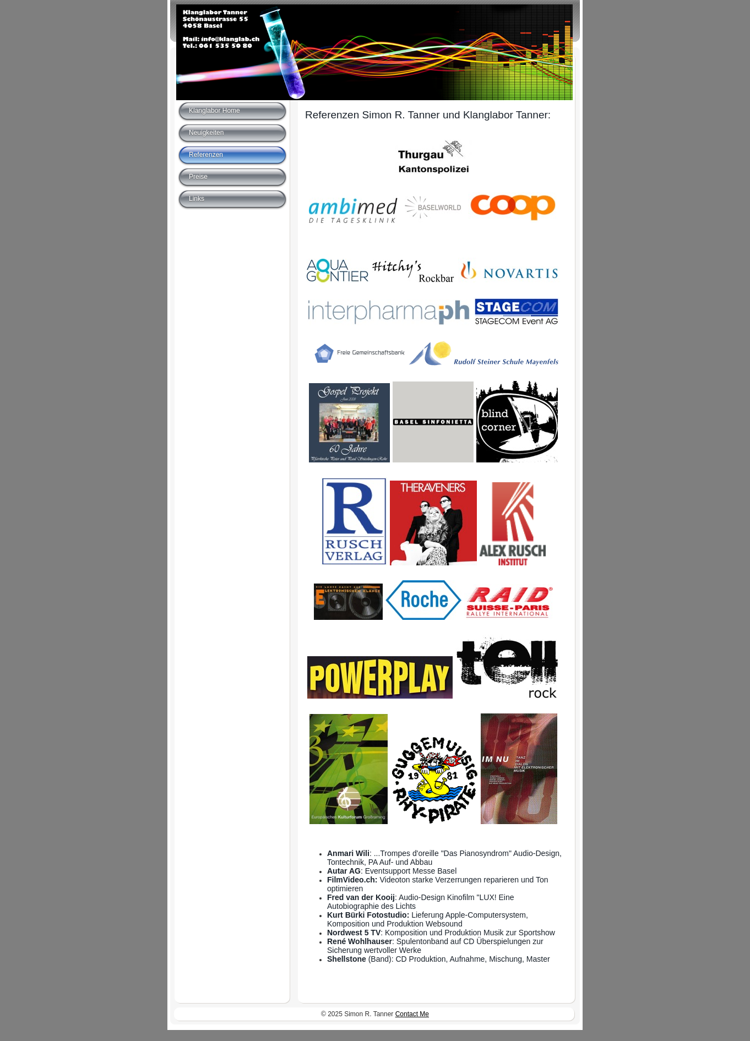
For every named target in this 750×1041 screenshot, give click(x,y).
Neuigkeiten (206, 133)
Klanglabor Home (214, 111)
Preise (198, 177)
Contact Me (412, 1014)
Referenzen (206, 155)
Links (196, 199)
